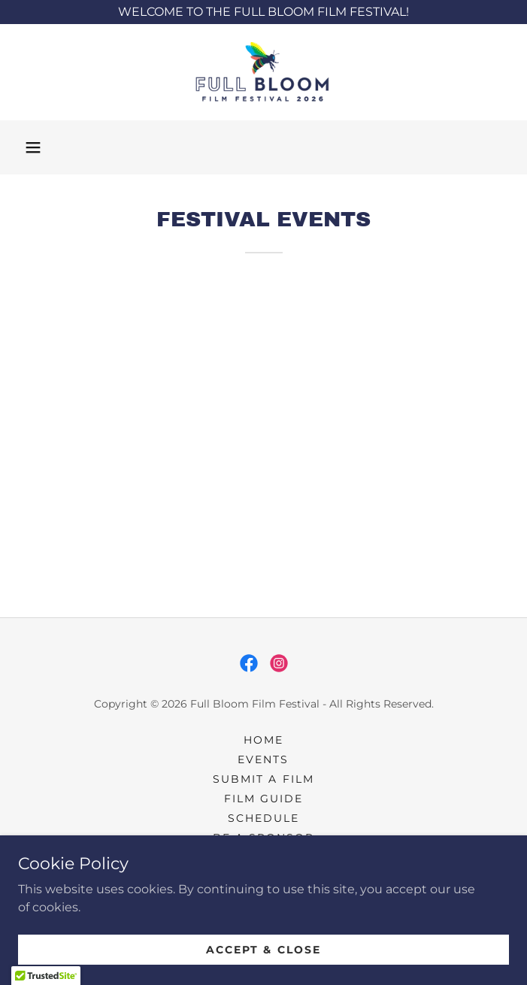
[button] (33, 147)
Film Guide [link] (263, 798)
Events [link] (263, 759)
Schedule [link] (263, 818)
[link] (264, 72)
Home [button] (263, 740)
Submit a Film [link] (263, 779)
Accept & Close (263, 949)
